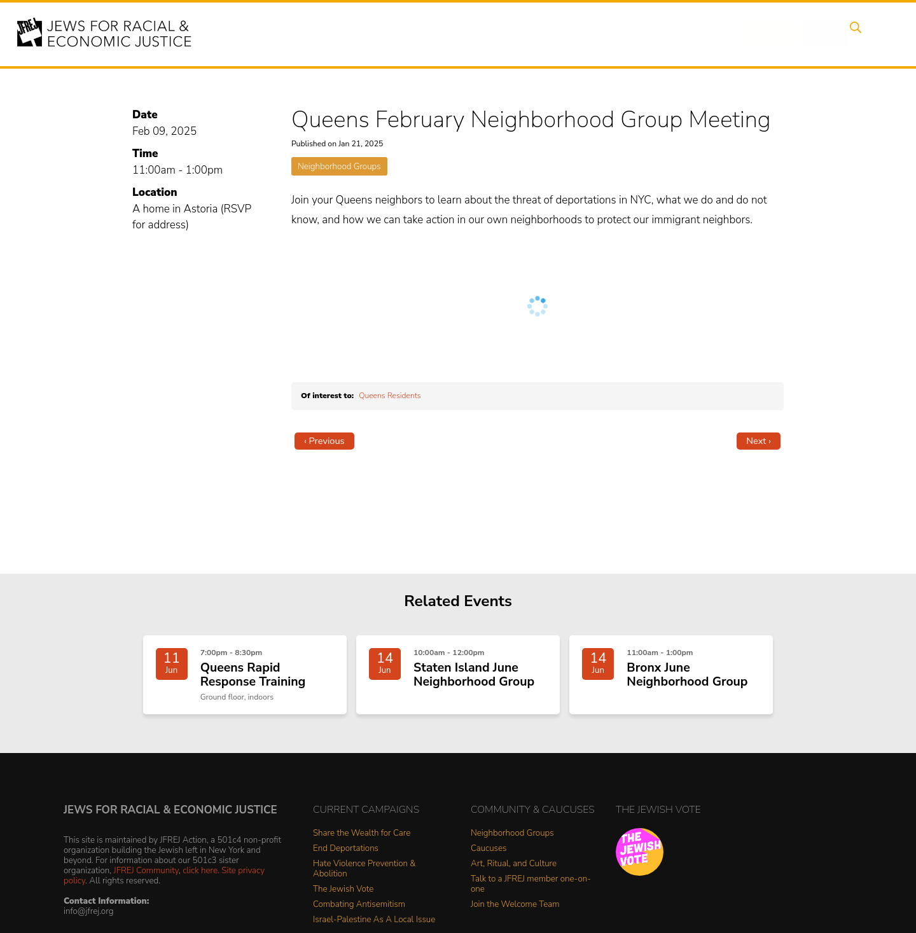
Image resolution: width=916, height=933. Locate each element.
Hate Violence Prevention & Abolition (364, 875)
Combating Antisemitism (359, 911)
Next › (758, 440)
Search (853, 34)
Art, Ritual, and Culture (514, 870)
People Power (562, 34)
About (395, 34)
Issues (496, 34)
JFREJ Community (146, 877)
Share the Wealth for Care (361, 839)
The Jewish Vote (343, 895)
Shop (805, 34)
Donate (755, 34)
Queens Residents (389, 395)
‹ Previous (324, 440)
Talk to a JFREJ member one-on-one (531, 890)
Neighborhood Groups (339, 166)
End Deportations (345, 855)
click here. (201, 877)
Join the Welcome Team (515, 911)
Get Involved (690, 34)
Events (445, 34)
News (627, 34)
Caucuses (488, 855)
